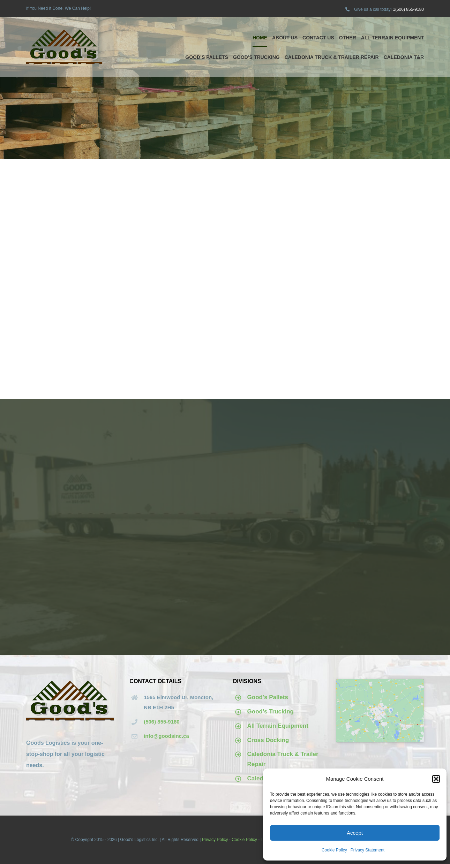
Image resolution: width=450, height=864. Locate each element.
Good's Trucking (270, 711)
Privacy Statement (367, 850)
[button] (436, 778)
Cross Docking (268, 740)
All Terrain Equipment (277, 725)
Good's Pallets (267, 697)
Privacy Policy (215, 839)
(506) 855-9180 (162, 722)
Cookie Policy (334, 850)
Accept (355, 833)
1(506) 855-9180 (408, 9)
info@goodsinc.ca (166, 736)
